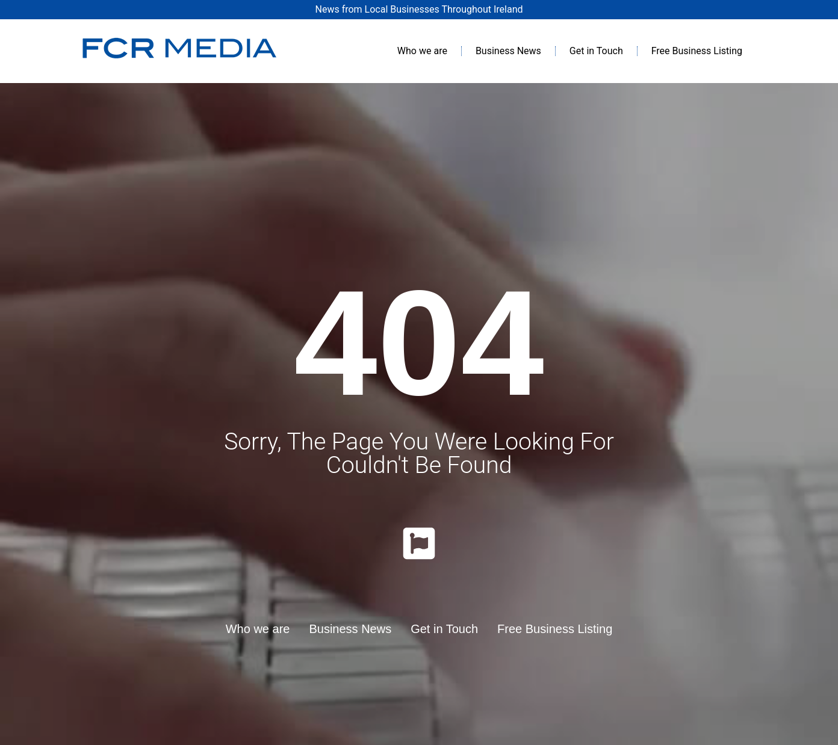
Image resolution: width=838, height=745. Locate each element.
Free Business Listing (696, 51)
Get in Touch (596, 51)
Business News (508, 51)
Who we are (422, 51)
